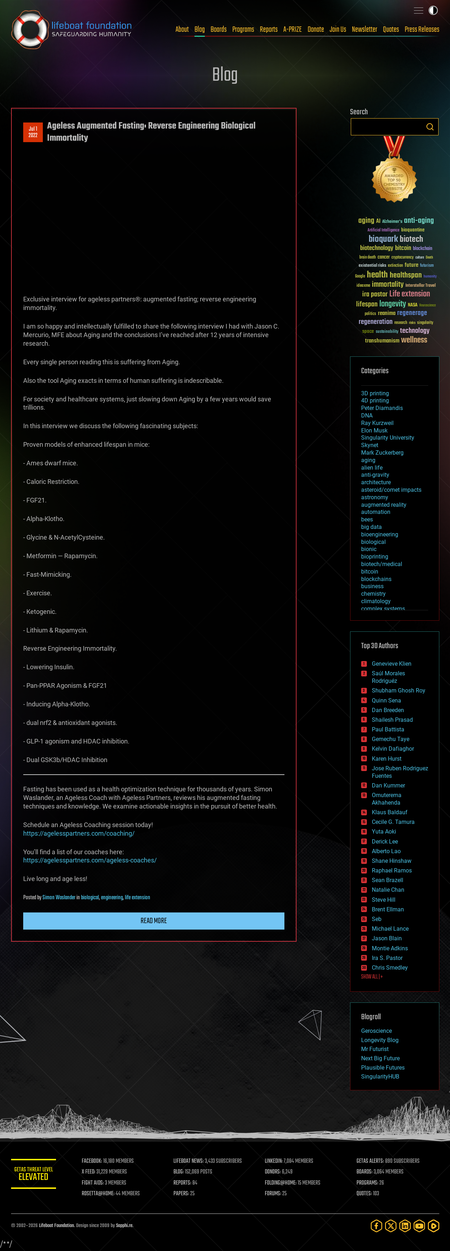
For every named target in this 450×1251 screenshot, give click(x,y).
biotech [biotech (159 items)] (411, 239)
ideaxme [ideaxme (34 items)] (363, 286)
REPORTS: (186, 1183)
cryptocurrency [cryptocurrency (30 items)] (402, 257)
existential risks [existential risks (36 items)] (372, 266)
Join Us (338, 29)
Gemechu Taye (390, 739)
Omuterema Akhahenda (386, 799)
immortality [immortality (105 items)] (388, 284)
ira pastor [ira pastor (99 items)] (375, 294)
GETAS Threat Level (36, 1175)
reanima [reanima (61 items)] (386, 313)
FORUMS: (275, 1194)
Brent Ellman (388, 909)
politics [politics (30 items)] (370, 314)
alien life (372, 467)
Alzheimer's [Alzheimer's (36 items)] (392, 222)
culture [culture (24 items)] (419, 258)
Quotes (391, 29)
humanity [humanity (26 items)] (430, 277)
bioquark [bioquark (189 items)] (383, 239)
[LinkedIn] (405, 1226)
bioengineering (379, 534)
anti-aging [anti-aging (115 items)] (419, 220)
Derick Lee (385, 841)
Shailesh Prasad (392, 719)
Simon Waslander (58, 897)
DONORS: (275, 1172)
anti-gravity (375, 474)
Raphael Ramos (392, 870)
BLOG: (182, 1172)
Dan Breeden (388, 710)
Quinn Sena (386, 700)
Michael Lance (390, 928)
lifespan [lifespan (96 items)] (367, 304)
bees (367, 519)
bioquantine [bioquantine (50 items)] (413, 230)
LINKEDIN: (276, 1161)
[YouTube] (419, 1226)
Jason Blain (387, 938)
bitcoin (369, 571)
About (182, 29)
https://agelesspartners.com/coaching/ (79, 833)
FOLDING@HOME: (283, 1183)
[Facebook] (376, 1226)
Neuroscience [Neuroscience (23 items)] (427, 306)
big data (371, 527)
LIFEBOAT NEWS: (192, 1161)
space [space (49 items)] (368, 331)
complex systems (383, 608)
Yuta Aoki (384, 831)
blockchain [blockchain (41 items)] (422, 249)
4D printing (375, 400)
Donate (316, 29)
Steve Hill (383, 899)
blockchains (376, 579)
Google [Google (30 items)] (360, 276)
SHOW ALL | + (372, 977)
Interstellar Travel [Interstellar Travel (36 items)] (420, 286)
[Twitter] (390, 1226)
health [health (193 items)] (377, 275)
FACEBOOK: (97, 1161)
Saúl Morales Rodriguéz (388, 677)
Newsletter (364, 29)
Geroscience (376, 1030)
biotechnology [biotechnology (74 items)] (376, 248)
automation (375, 512)
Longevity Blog (380, 1040)
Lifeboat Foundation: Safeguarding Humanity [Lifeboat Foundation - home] (71, 29)
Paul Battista (388, 729)
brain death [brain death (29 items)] (367, 257)
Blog (199, 29)
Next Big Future (380, 1058)
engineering (112, 897)
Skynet (369, 445)
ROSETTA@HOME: (103, 1194)
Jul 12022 (33, 132)
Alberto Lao (386, 851)
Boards (219, 29)
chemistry (373, 593)
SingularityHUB (380, 1076)
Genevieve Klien (391, 663)
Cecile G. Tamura (393, 822)
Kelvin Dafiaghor (393, 748)
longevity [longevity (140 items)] (392, 304)
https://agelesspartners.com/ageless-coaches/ (90, 860)
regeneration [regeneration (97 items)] (376, 322)
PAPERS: (185, 1194)
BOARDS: (366, 1172)
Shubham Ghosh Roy (398, 690)
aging (368, 460)
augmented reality (383, 504)
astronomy (374, 497)
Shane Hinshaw (391, 860)
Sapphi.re (124, 1226)
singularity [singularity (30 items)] (425, 323)
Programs (243, 29)
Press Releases (422, 29)
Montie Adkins (390, 948)
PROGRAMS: (368, 1183)
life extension (137, 897)
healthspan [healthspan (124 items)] (406, 275)
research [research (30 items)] (400, 323)
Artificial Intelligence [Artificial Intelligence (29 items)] (383, 230)
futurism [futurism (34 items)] (427, 266)
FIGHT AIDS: (98, 1183)
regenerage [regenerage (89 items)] (412, 313)
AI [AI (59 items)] (378, 221)
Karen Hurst (386, 758)
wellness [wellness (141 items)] (414, 340)
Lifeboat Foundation (56, 1226)
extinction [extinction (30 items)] (395, 266)
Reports (269, 29)
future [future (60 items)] (411, 265)
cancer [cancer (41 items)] (384, 257)
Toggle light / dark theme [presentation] (433, 10)
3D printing (375, 393)
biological (90, 897)
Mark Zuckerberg (382, 452)
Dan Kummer (388, 785)
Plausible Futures (383, 1067)
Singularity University (387, 437)
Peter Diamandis (382, 408)
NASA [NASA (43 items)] (413, 305)
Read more (154, 921)
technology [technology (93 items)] (415, 331)
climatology (376, 601)
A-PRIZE (292, 29)
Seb (376, 919)
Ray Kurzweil (377, 423)
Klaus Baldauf (390, 812)
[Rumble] (433, 1226)
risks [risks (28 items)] (412, 323)
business (372, 586)
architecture (376, 482)
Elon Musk (374, 430)
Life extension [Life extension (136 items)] (409, 294)
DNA (367, 415)
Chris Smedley (390, 967)
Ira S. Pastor (387, 958)
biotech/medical (381, 564)
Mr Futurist (375, 1049)
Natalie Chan (388, 889)
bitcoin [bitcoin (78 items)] (403, 248)
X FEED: (93, 1172)
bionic (368, 549)
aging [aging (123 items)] (366, 220)
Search (430, 126)
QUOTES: (365, 1194)
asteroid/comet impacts (391, 489)
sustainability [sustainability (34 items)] (387, 332)
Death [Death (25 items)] (429, 258)
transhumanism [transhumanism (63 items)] (382, 340)
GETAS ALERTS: (371, 1161)
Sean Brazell (387, 880)
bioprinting (374, 556)
